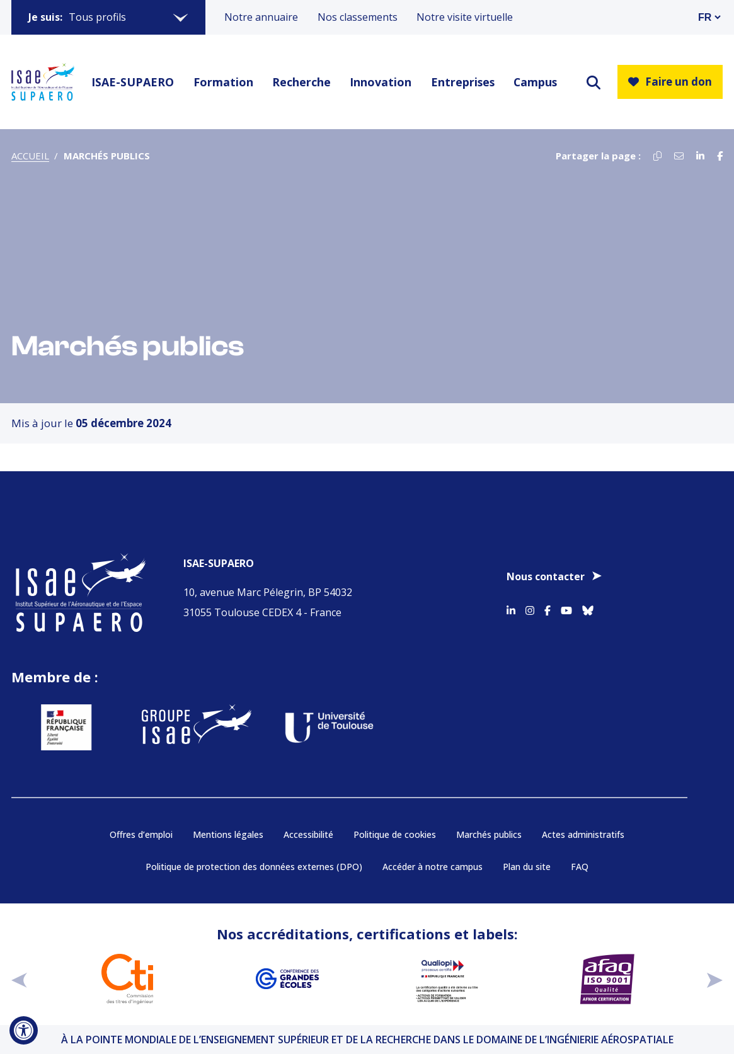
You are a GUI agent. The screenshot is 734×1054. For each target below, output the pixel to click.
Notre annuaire (261, 17)
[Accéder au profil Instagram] (529, 608)
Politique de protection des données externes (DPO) (254, 867)
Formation (223, 81)
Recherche (301, 81)
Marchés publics (489, 834)
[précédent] (19, 979)
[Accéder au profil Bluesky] (588, 608)
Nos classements (358, 17)
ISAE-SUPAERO (132, 81)
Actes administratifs (583, 834)
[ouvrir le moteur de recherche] (593, 82)
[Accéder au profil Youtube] (566, 608)
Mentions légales (228, 834)
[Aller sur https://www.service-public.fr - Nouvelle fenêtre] (53, 727)
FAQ (579, 867)
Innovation (380, 81)
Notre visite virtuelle (464, 17)
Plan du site (527, 867)
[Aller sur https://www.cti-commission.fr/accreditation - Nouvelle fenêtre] (127, 979)
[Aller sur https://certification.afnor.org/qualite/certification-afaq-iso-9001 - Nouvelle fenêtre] (607, 979)
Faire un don (670, 81)
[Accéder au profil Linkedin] (511, 608)
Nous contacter (546, 576)
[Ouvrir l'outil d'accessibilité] (23, 1030)
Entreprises (463, 81)
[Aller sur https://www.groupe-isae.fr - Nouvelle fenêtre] (184, 727)
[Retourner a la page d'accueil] (42, 82)
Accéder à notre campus (432, 867)
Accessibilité (308, 834)
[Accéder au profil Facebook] (547, 608)
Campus (535, 81)
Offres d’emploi (141, 834)
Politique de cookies (394, 834)
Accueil (30, 155)
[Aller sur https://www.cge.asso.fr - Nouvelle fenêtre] (287, 979)
